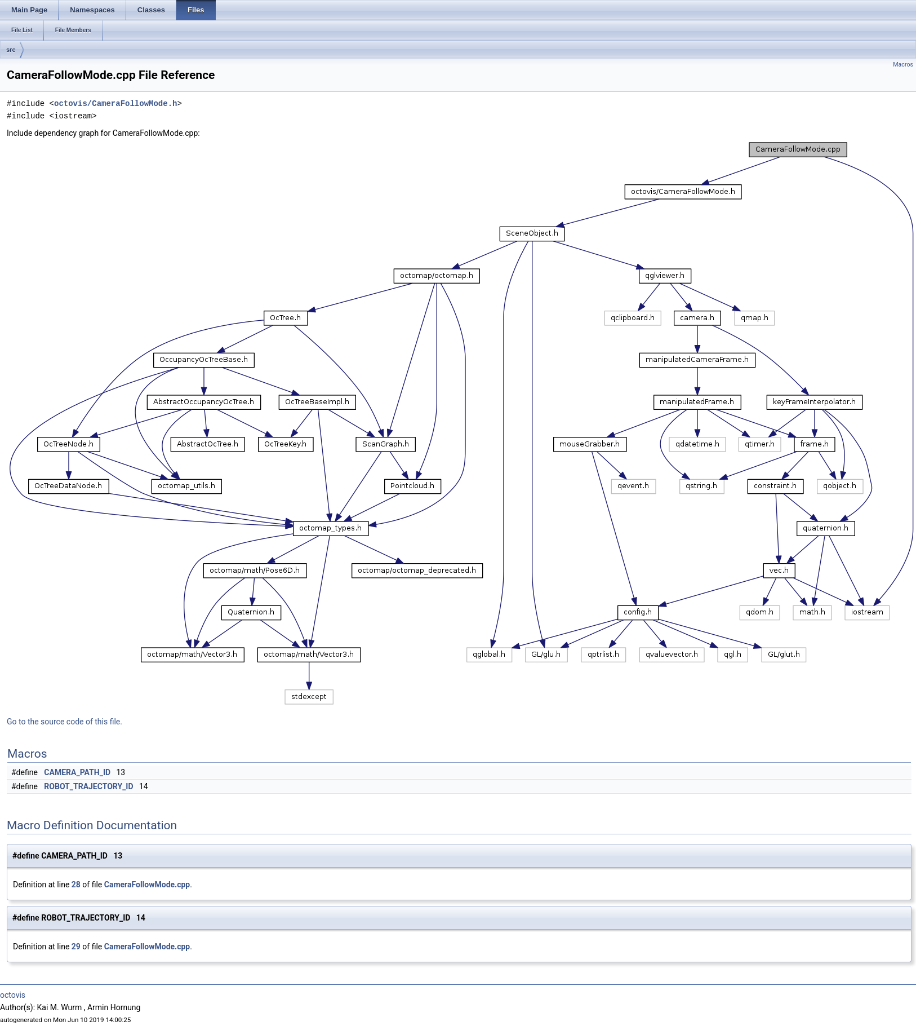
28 (76, 884)
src (11, 49)
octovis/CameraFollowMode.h (115, 103)
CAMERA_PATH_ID (77, 772)
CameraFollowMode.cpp (147, 884)
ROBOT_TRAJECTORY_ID (88, 786)
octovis (12, 995)
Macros (903, 64)
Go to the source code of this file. (64, 721)
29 (76, 946)
